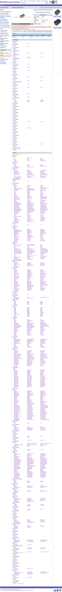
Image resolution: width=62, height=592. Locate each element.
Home (22, 0)
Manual (25, 31)
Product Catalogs (45, 0)
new (32, 590)
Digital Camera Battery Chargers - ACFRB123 (57, 28)
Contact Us (39, 0)
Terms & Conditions (31, 0)
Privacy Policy (3, 62)
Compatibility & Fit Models (17, 31)
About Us (25, 0)
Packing (29, 31)
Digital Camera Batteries (48, 7)
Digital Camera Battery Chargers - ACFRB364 (57, 16)
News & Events (3, 63)
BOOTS (55, 7)
